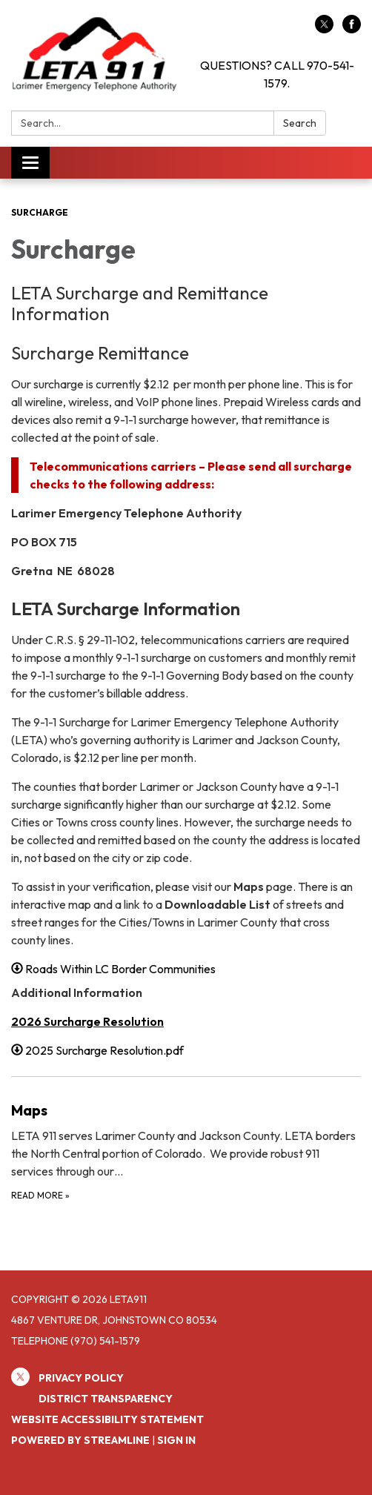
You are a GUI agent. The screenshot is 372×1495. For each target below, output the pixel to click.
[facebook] (351, 28)
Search (299, 123)
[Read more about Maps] (186, 1150)
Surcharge (39, 212)
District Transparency (106, 1398)
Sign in (176, 1440)
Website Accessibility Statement (107, 1419)
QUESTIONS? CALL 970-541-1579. (277, 74)
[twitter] (324, 28)
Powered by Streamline (80, 1440)
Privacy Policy (81, 1378)
